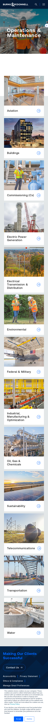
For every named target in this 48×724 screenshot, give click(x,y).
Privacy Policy (14, 704)
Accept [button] (18, 719)
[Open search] (37, 4)
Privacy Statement (29, 676)
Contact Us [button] (14, 667)
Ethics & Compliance (13, 681)
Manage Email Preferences (16, 685)
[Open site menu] (42, 4)
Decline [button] (29, 719)
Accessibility (9, 676)
